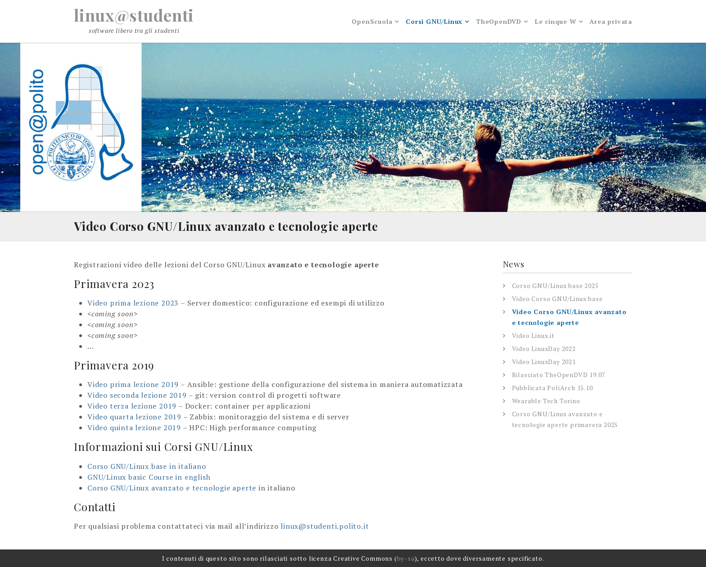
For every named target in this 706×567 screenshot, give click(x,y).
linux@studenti (134, 15)
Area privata (610, 21)
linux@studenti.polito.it (325, 526)
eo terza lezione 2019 (137, 406)
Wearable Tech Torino (546, 400)
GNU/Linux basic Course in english (148, 477)
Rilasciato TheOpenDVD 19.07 (559, 374)
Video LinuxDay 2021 (544, 361)
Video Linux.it (533, 335)
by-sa (406, 558)
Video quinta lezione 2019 (134, 427)
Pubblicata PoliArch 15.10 (552, 387)
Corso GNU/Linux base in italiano (146, 466)
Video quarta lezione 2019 (134, 417)
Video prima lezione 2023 (133, 303)
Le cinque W (555, 21)
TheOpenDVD (498, 21)
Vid (93, 406)
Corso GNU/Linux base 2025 (555, 285)
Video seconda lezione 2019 (137, 395)
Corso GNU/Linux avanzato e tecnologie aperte (171, 488)
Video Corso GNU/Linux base (557, 298)
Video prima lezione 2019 (133, 384)
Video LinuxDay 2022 (544, 348)
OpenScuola (372, 21)
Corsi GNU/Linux (434, 21)
